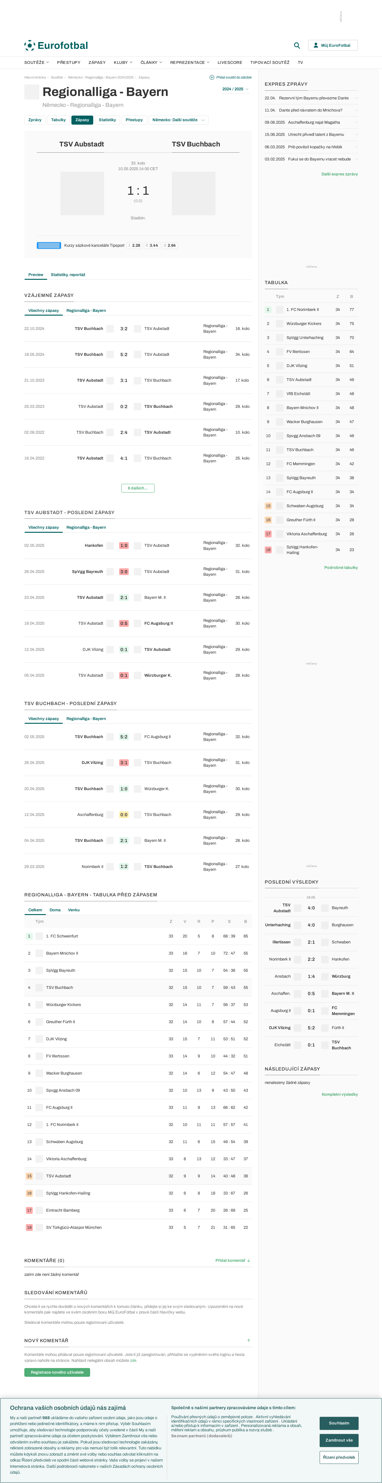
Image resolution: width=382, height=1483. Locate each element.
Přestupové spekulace (143, 1381)
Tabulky (58, 120)
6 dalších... (138, 435)
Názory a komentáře (241, 1375)
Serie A (82, 1368)
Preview (35, 275)
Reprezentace (190, 62)
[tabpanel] (138, 380)
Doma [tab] (55, 751)
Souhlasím (339, 1423)
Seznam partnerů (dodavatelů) (201, 1436)
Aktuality (232, 1355)
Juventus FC (186, 1381)
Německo (283, 1388)
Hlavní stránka (35, 77)
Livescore (230, 62)
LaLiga (82, 1361)
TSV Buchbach (196, 144)
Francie (282, 1375)
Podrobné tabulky (341, 567)
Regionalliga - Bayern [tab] (86, 310)
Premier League (88, 1355)
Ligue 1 (82, 1381)
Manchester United (190, 1368)
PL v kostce (135, 1361)
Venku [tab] (74, 751)
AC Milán (183, 1375)
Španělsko (284, 1395)
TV (300, 62)
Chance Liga (86, 1388)
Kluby (123, 62)
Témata (132, 1348)
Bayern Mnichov (188, 1388)
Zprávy (34, 120)
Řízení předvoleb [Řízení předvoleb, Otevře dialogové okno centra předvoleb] (339, 1457)
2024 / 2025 (235, 89)
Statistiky (107, 120)
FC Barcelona (186, 1395)
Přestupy (68, 62)
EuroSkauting (137, 1355)
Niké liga (83, 1395)
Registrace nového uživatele (57, 1213)
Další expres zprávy (340, 174)
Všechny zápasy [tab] (43, 310)
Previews (233, 1361)
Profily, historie (237, 1395)
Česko (281, 1355)
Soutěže (36, 62)
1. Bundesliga (87, 1375)
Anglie (281, 1368)
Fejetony (232, 1381)
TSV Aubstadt (81, 144)
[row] (138, 324)
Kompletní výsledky (340, 1094)
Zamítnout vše (339, 1440)
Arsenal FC (185, 1355)
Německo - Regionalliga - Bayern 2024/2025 (100, 77)
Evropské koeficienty (142, 1368)
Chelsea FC (185, 1361)
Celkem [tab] (35, 751)
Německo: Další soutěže (178, 120)
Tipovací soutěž (270, 62)
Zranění (132, 1388)
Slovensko (284, 1361)
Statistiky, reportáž (68, 275)
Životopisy (234, 1388)
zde (133, 1201)
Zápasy (97, 62)
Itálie (279, 1381)
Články (231, 1348)
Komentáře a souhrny (242, 1368)
